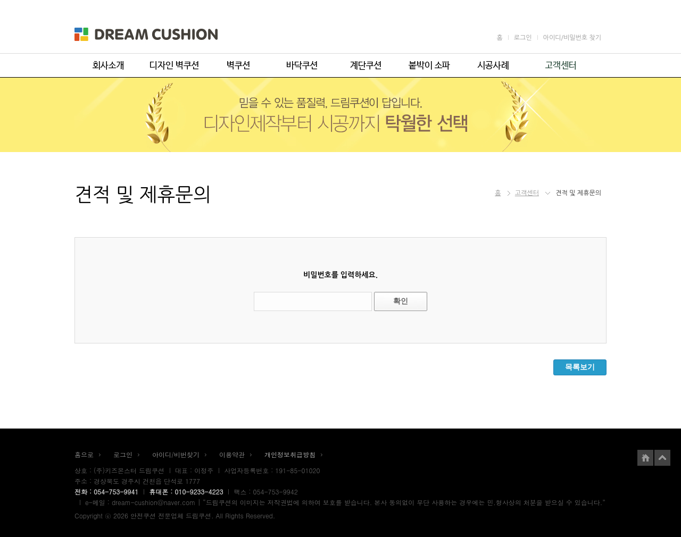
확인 (400, 301)
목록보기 (580, 367)
